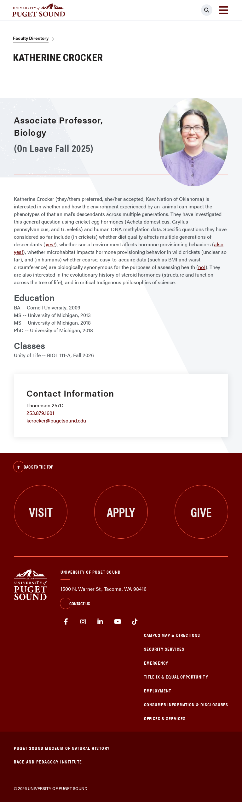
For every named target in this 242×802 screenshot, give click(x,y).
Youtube (117, 622)
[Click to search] (206, 10)
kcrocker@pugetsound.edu (56, 420)
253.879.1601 (40, 412)
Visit (41, 512)
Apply (121, 512)
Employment (157, 690)
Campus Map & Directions (172, 634)
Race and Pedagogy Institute (48, 761)
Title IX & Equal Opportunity (176, 676)
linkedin (100, 622)
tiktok (134, 622)
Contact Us (75, 604)
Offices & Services (165, 718)
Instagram (83, 622)
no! (201, 267)
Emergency (156, 662)
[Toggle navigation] (223, 10)
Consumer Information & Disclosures (186, 704)
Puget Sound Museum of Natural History (62, 748)
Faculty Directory (31, 38)
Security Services (164, 648)
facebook (66, 622)
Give (201, 512)
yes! (50, 244)
